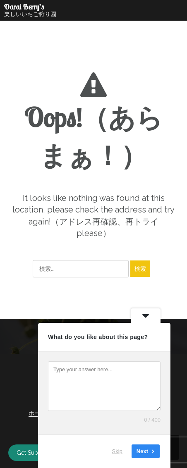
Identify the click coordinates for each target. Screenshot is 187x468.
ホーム (37, 413)
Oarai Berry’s (24, 7)
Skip (117, 451)
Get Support (33, 452)
